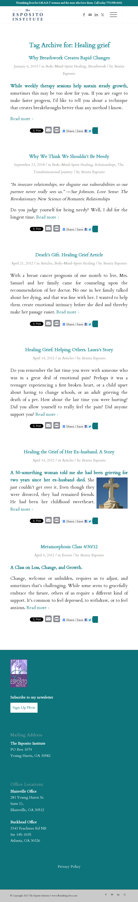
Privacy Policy (69, 866)
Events (67, 555)
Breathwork (97, 66)
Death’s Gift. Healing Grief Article (69, 255)
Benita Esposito (93, 172)
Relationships (105, 164)
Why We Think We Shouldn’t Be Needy (69, 156)
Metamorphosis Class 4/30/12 (69, 547)
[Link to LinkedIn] (96, 15)
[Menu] (111, 14)
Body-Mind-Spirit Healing (65, 66)
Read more (22, 119)
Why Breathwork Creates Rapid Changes (69, 58)
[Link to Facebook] (84, 15)
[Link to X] (102, 15)
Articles (46, 263)
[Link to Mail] (90, 15)
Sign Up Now (24, 707)
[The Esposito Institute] (57, 14)
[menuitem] (111, 14)
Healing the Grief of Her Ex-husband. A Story (69, 452)
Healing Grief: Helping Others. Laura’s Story (69, 350)
